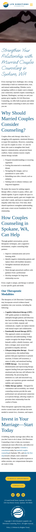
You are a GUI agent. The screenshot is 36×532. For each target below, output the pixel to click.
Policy (8, 527)
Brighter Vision (24, 527)
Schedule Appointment (18, 478)
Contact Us (18, 485)
